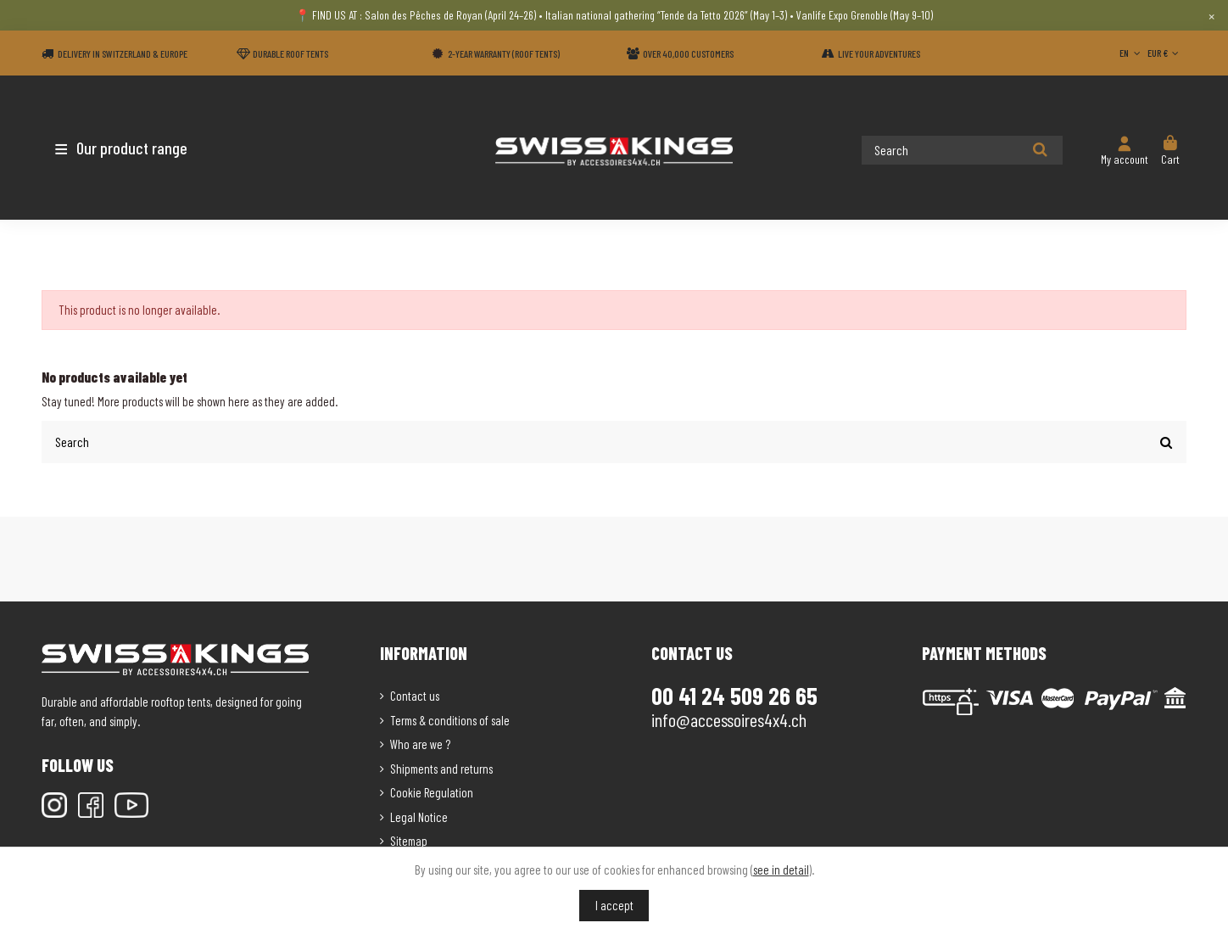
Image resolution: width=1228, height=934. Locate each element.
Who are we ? (420, 743)
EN (1131, 53)
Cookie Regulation (431, 791)
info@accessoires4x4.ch (729, 718)
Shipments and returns (441, 767)
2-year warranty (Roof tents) (504, 53)
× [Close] (1211, 15)
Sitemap (408, 839)
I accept (614, 905)
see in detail (781, 869)
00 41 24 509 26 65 (734, 694)
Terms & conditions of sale (450, 719)
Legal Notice (419, 816)
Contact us (414, 694)
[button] (141, 147)
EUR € (1164, 53)
